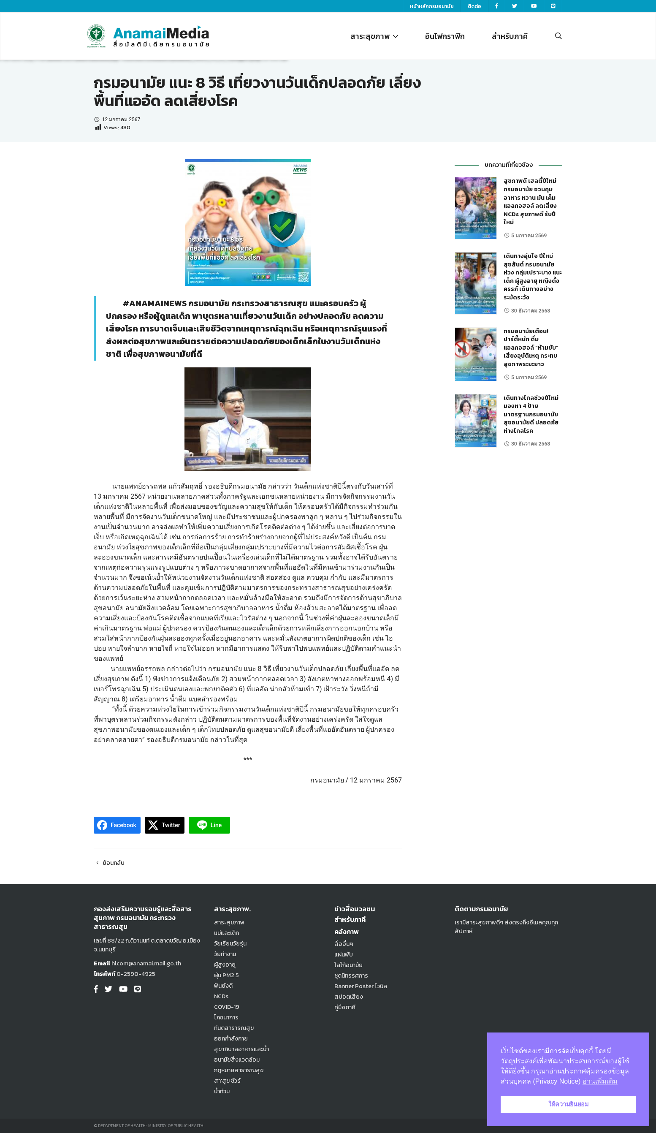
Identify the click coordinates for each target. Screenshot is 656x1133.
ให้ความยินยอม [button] (568, 1104)
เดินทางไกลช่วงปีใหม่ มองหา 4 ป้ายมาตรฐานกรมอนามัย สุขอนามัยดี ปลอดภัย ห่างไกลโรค (531, 414)
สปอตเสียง (348, 996)
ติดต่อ (474, 6)
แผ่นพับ (343, 954)
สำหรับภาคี (510, 36)
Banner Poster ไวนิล (360, 986)
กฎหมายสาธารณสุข (238, 1070)
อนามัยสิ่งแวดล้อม (237, 1059)
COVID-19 (226, 1007)
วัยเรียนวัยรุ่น (230, 943)
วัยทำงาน (225, 954)
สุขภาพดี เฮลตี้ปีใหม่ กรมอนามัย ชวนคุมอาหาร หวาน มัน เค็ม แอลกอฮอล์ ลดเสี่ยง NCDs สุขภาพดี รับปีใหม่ (530, 202)
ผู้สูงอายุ (225, 964)
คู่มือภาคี (344, 1007)
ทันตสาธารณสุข (234, 1028)
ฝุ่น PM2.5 (226, 975)
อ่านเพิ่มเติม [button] (600, 1081)
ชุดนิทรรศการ (351, 975)
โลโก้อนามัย (348, 965)
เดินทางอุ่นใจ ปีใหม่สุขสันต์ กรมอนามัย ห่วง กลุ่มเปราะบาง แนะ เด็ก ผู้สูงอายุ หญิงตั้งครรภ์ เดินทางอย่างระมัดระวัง (533, 277)
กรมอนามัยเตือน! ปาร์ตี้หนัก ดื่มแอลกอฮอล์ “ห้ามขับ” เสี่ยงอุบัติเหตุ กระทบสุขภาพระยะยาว (531, 348)
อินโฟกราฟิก (445, 36)
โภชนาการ (226, 1017)
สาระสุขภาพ (374, 36)
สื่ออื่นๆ (343, 944)
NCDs (221, 996)
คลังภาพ (346, 932)
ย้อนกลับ (109, 863)
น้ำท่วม (222, 1091)
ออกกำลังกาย (231, 1038)
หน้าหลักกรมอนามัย (432, 6)
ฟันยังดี (223, 985)
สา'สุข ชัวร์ (227, 1080)
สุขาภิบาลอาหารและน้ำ (241, 1049)
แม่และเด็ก (226, 933)
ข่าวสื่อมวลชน (354, 909)
